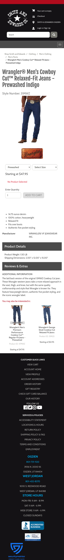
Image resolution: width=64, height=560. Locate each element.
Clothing (32, 54)
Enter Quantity (12, 189)
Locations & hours (33, 425)
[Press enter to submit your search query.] (54, 35)
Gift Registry (32, 389)
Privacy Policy (33, 439)
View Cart (32, 364)
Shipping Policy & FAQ (33, 434)
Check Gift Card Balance (33, 394)
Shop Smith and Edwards (15, 54)
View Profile (33, 374)
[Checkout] (38, 16)
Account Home (32, 369)
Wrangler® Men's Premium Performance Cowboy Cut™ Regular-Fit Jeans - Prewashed (17, 333)
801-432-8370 (32, 481)
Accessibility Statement (32, 420)
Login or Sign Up (43, 28)
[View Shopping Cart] (42, 11)
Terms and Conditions (33, 444)
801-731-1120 (32, 462)
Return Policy (33, 430)
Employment (33, 449)
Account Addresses (32, 379)
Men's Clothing (45, 54)
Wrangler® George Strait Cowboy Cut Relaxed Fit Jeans (47, 330)
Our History (33, 398)
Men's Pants (13, 57)
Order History (32, 384)
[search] (28, 35)
